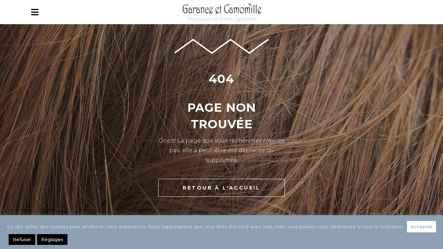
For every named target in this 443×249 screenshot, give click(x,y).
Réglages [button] (52, 239)
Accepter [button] (421, 226)
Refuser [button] (22, 239)
